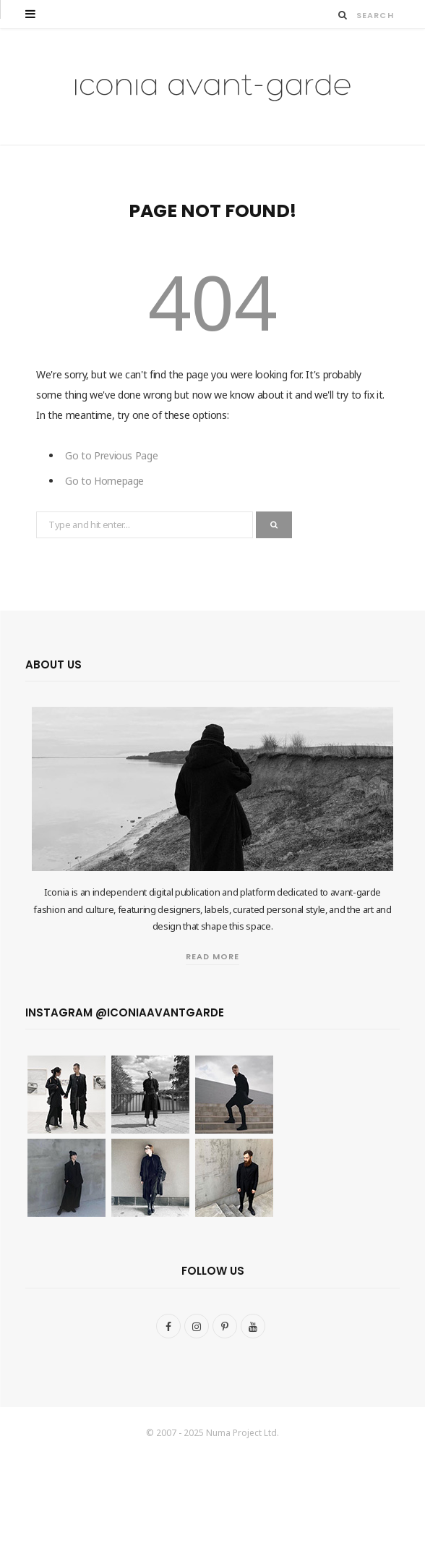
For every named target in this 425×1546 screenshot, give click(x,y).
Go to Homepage (104, 481)
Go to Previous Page (111, 455)
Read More (212, 956)
